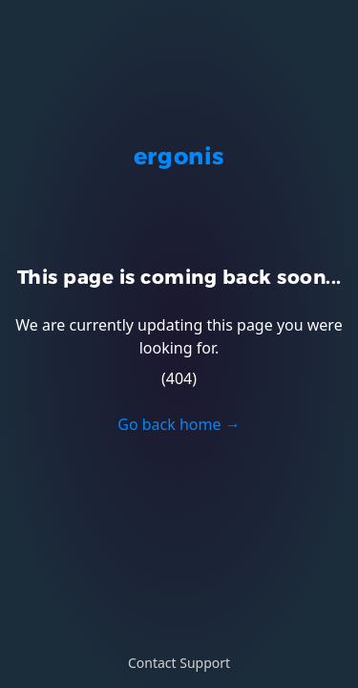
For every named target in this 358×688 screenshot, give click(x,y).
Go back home (178, 424)
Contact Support (179, 663)
